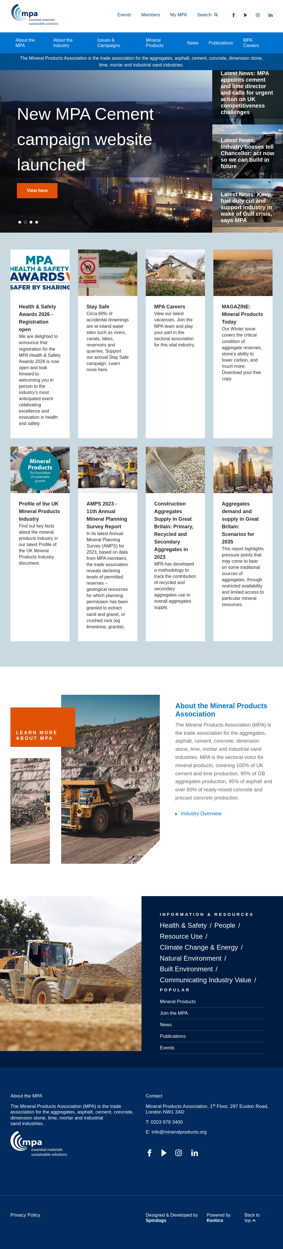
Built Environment (186, 969)
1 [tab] (19, 222)
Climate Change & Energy (199, 947)
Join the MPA (174, 1013)
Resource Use (181, 936)
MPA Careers (251, 43)
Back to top (252, 1218)
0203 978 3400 (167, 1122)
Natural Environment (191, 958)
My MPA (178, 14)
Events (124, 14)
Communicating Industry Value (205, 980)
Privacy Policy (25, 1215)
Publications (221, 43)
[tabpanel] (106, 151)
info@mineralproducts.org (179, 1132)
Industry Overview (201, 813)
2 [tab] (25, 222)
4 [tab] (36, 222)
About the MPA (25, 43)
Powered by (219, 1218)
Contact (154, 1096)
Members (150, 14)
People (224, 925)
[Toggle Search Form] (205, 14)
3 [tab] (31, 222)
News (192, 43)
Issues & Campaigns (108, 43)
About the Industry (63, 43)
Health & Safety (183, 925)
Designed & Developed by (172, 1218)
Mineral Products (154, 43)
